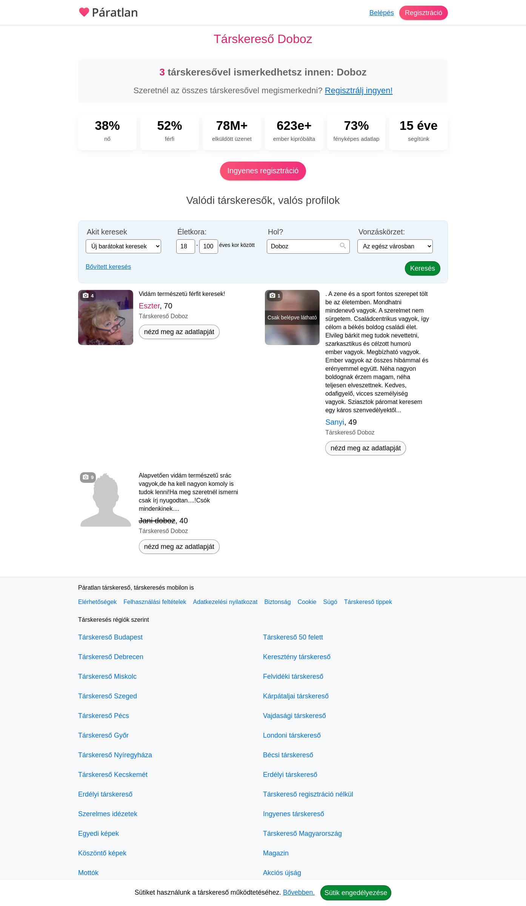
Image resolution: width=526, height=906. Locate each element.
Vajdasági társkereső (294, 716)
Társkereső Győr (103, 735)
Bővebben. (299, 892)
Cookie (307, 602)
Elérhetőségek (97, 602)
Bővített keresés (108, 266)
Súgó (330, 602)
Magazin (276, 853)
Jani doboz (157, 520)
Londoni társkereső (292, 735)
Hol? (275, 232)
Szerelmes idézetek (107, 814)
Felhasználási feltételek (154, 602)
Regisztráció (423, 13)
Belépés (381, 13)
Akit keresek (107, 232)
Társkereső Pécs (103, 716)
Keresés (422, 268)
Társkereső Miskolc (107, 676)
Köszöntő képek (102, 853)
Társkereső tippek (368, 602)
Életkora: (191, 232)
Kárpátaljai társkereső (296, 696)
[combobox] (308, 246)
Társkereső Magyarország (302, 833)
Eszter (149, 306)
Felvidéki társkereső (293, 676)
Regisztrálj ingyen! (359, 90)
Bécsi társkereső (288, 755)
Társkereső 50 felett (293, 637)
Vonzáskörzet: (381, 232)
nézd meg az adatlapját (179, 332)
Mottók (88, 873)
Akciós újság (282, 873)
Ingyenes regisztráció (263, 170)
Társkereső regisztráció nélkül (308, 794)
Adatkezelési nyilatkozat (225, 602)
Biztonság (277, 602)
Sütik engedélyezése (356, 893)
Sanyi (334, 422)
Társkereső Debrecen (110, 657)
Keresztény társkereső (297, 657)
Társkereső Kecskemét (113, 774)
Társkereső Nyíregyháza (115, 755)
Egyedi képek (98, 833)
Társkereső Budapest (110, 637)
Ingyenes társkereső (293, 814)
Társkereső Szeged (107, 696)
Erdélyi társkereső (105, 794)
